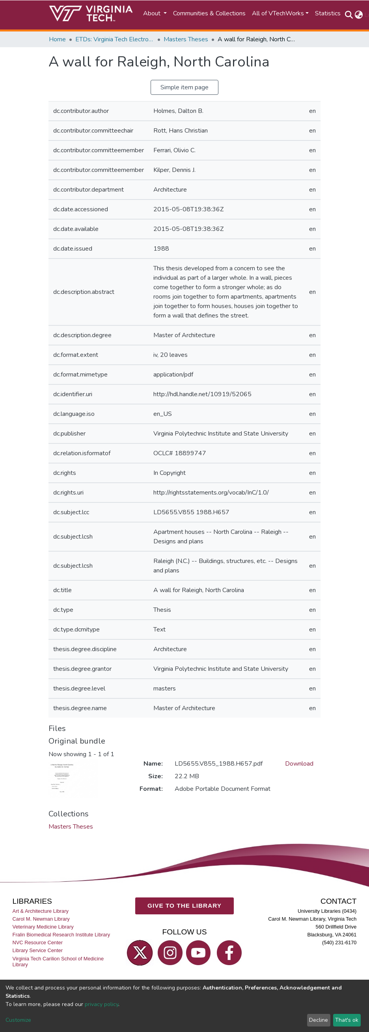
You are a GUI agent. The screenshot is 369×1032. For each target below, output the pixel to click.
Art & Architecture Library (41, 911)
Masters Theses (186, 39)
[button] (358, 15)
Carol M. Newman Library (41, 919)
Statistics (328, 13)
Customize (18, 1020)
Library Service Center (38, 951)
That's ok (346, 1020)
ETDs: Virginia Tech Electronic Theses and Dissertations (114, 39)
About (152, 13)
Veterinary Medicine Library (43, 927)
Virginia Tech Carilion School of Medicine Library (58, 961)
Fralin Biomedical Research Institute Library (61, 935)
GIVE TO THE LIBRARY (184, 906)
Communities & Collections (209, 13)
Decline (318, 1020)
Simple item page (184, 87)
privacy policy (101, 1004)
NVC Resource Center (38, 943)
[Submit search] (349, 15)
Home (57, 39)
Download (299, 763)
